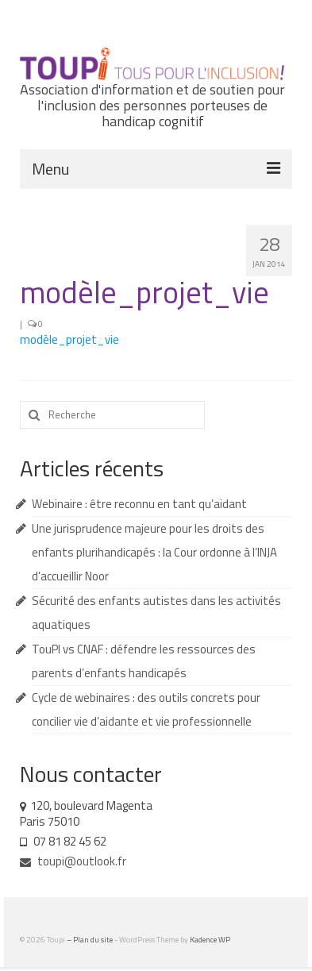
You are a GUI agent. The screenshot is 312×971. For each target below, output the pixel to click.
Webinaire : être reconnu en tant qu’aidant (139, 504)
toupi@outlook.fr (73, 861)
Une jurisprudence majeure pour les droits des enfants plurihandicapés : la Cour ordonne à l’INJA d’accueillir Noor (154, 552)
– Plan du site (90, 940)
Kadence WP (210, 940)
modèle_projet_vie (69, 339)
